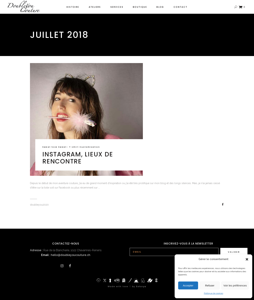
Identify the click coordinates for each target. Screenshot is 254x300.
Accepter (188, 285)
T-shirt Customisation (84, 147)
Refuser (209, 285)
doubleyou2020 (39, 204)
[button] (247, 259)
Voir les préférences (235, 285)
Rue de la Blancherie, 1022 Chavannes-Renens (66, 250)
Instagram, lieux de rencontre (77, 158)
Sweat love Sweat (54, 147)
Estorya (141, 286)
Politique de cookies (213, 293)
